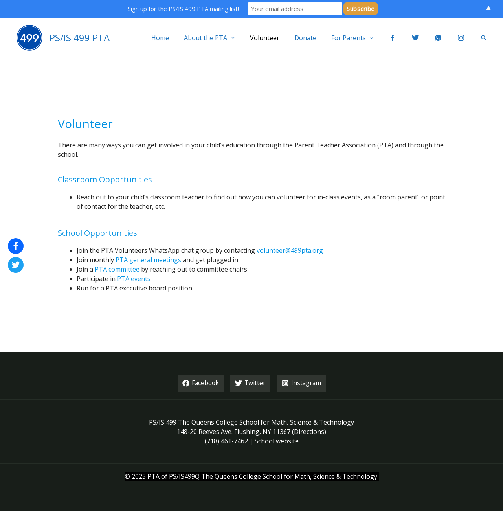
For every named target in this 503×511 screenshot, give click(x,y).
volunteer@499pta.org (290, 250)
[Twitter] (250, 383)
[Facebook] (200, 383)
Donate (318, 37)
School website (277, 441)
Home (180, 37)
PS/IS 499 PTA (80, 37)
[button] (483, 37)
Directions (309, 431)
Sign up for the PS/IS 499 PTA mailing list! (183, 9)
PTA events (134, 278)
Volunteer (280, 37)
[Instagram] (302, 383)
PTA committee (117, 269)
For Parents (359, 37)
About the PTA (223, 37)
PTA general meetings (148, 260)
